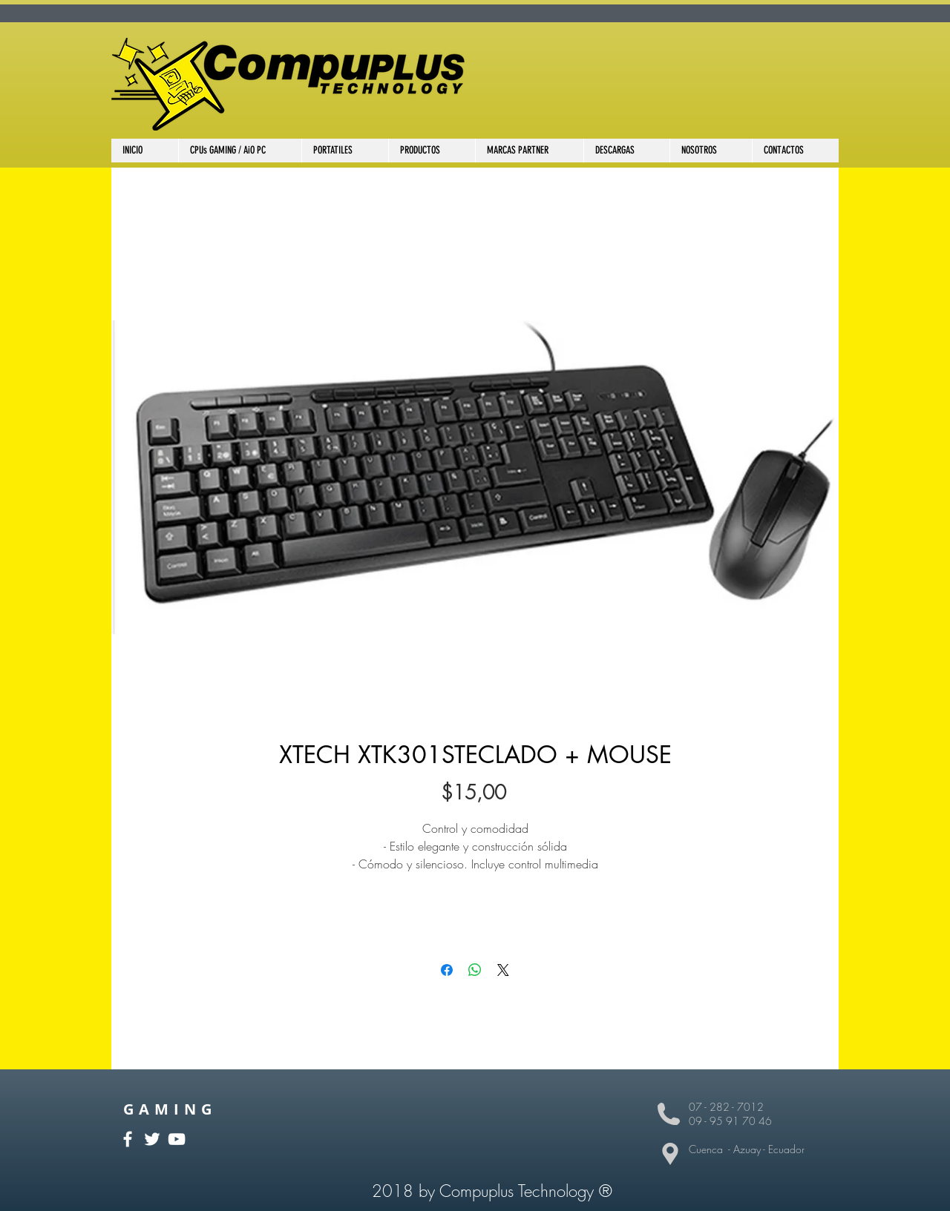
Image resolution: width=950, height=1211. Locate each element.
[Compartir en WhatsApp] (475, 970)
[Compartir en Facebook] (447, 970)
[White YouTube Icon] (176, 1139)
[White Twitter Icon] (152, 1139)
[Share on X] (503, 970)
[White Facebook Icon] (127, 1139)
